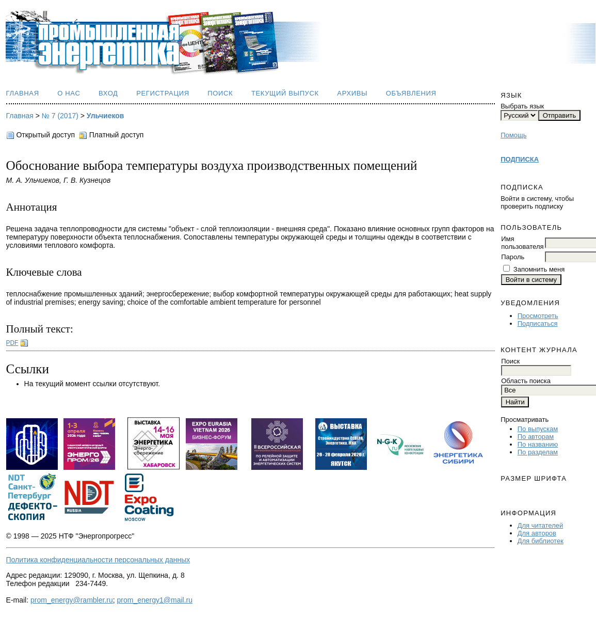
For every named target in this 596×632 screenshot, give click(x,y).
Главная (22, 93)
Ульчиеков (105, 116)
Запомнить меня (539, 269)
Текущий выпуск (285, 93)
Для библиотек (540, 541)
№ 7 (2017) (60, 116)
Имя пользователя (522, 242)
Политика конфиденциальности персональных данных (98, 560)
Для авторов (537, 533)
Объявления (411, 93)
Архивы (352, 93)
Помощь (513, 135)
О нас (68, 93)
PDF (12, 342)
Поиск (220, 93)
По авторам (536, 436)
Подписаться (538, 323)
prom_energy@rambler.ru (71, 600)
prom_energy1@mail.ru (155, 600)
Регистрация (162, 93)
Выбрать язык (522, 106)
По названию (538, 444)
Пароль (512, 257)
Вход (108, 93)
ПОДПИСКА (520, 159)
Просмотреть (538, 316)
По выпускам (538, 429)
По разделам (538, 452)
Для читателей (540, 525)
